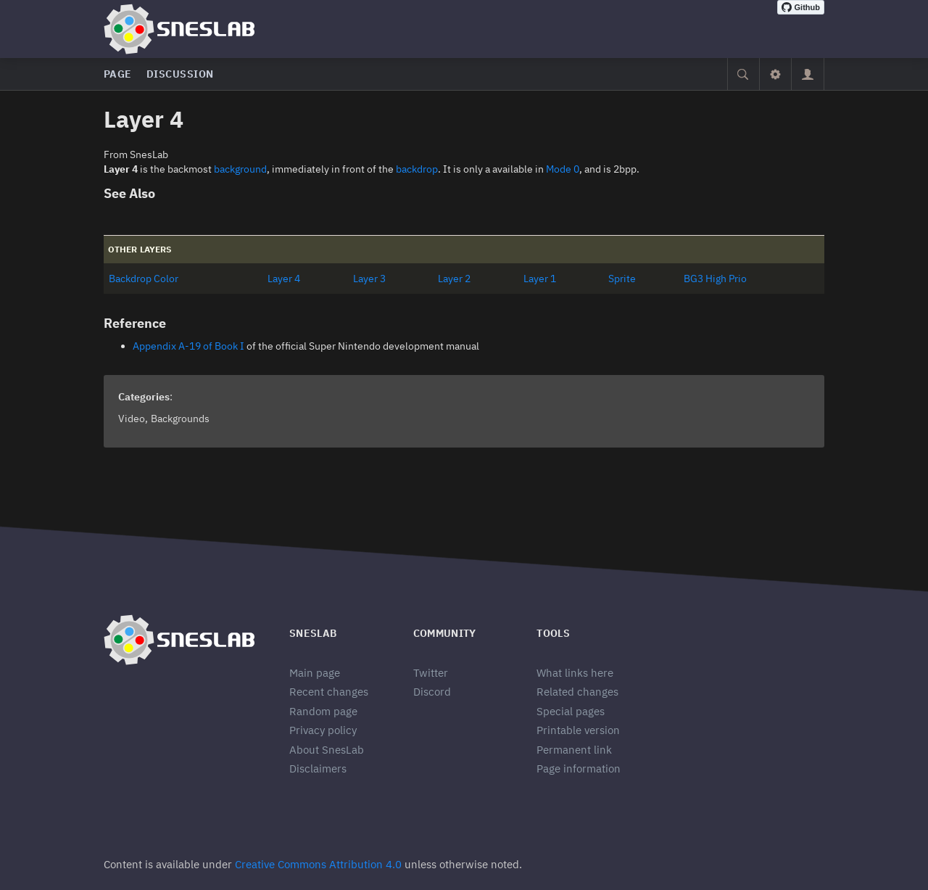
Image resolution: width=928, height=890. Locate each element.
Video (131, 418)
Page (118, 74)
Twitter (430, 673)
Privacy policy (323, 730)
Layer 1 (539, 278)
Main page (314, 673)
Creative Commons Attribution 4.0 (318, 864)
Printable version (578, 730)
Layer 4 (284, 278)
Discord (432, 692)
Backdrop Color (143, 278)
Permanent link (574, 750)
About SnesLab (326, 750)
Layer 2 (454, 278)
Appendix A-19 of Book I (188, 346)
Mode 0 (562, 169)
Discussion (180, 74)
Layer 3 (369, 278)
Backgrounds (180, 418)
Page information (578, 768)
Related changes (577, 692)
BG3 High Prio (715, 278)
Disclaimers (318, 768)
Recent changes (328, 692)
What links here (574, 673)
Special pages (570, 711)
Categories (144, 396)
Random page (323, 711)
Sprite (622, 278)
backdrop (417, 169)
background (240, 169)
